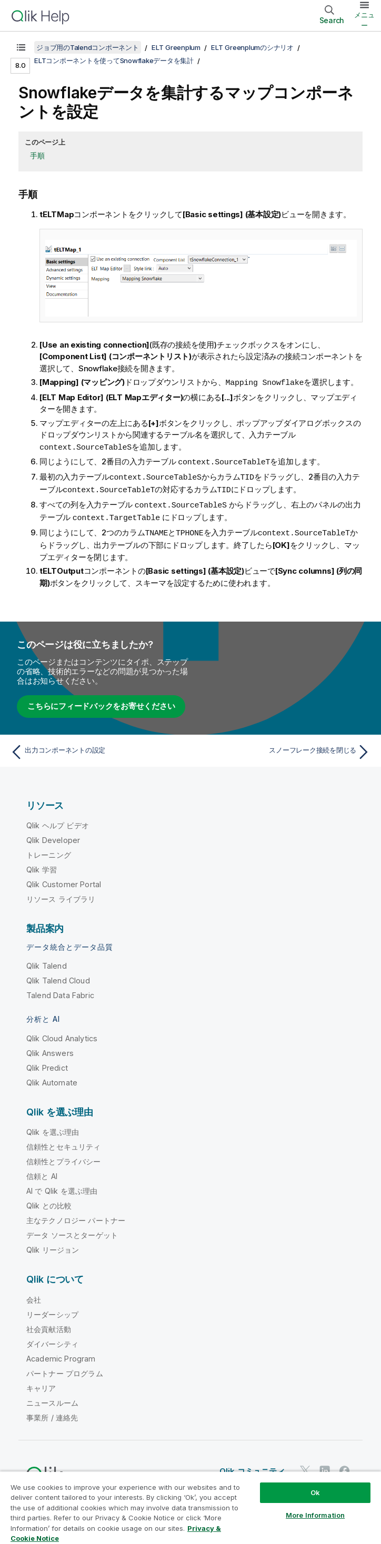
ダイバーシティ (52, 1339)
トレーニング (48, 850)
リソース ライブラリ (61, 894)
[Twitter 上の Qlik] (305, 1466)
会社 (33, 1295)
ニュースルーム (52, 1398)
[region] (190, 1507)
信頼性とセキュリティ (63, 1142)
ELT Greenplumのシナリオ (252, 47)
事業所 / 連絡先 (52, 1413)
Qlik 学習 (41, 865)
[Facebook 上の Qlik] (345, 1466)
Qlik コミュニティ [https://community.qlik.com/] (252, 1467)
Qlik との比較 (49, 1201)
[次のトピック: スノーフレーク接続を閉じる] (283, 748)
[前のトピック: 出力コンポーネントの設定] (97, 748)
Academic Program (61, 1354)
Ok (315, 1492)
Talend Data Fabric (60, 991)
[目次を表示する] (21, 47)
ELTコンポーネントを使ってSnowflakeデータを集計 (114, 60)
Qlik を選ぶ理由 (52, 1127)
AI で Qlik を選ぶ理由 (61, 1186)
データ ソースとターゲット (72, 1230)
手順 (37, 155)
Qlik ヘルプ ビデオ (57, 821)
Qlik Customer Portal (63, 880)
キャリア (41, 1383)
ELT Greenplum (176, 47)
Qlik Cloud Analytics (61, 1034)
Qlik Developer (53, 835)
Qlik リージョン (52, 1245)
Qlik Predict (47, 1063)
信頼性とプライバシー (63, 1157)
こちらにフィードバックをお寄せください (101, 702)
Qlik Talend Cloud (58, 976)
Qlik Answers (50, 1048)
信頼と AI (41, 1171)
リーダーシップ (52, 1310)
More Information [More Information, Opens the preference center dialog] (315, 1515)
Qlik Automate (51, 1078)
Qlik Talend (46, 961)
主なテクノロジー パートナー (75, 1216)
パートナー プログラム (64, 1369)
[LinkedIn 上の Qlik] (325, 1466)
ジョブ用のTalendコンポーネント (87, 47)
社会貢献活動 (48, 1324)
